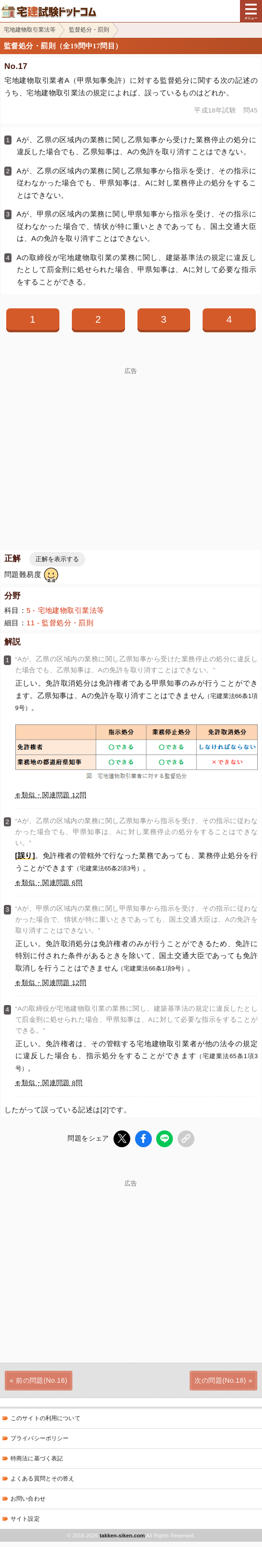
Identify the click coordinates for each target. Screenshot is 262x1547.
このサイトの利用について (45, 1418)
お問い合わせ (28, 1498)
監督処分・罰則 (89, 29)
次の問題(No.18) (220, 1380)
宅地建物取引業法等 (30, 29)
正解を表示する (57, 559)
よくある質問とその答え (43, 1478)
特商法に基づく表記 (37, 1458)
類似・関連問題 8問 (52, 1082)
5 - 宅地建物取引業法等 (65, 610)
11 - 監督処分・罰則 (59, 623)
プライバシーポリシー (39, 1438)
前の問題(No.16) (41, 1380)
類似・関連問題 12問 (54, 795)
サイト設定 (25, 1518)
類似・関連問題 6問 (52, 882)
